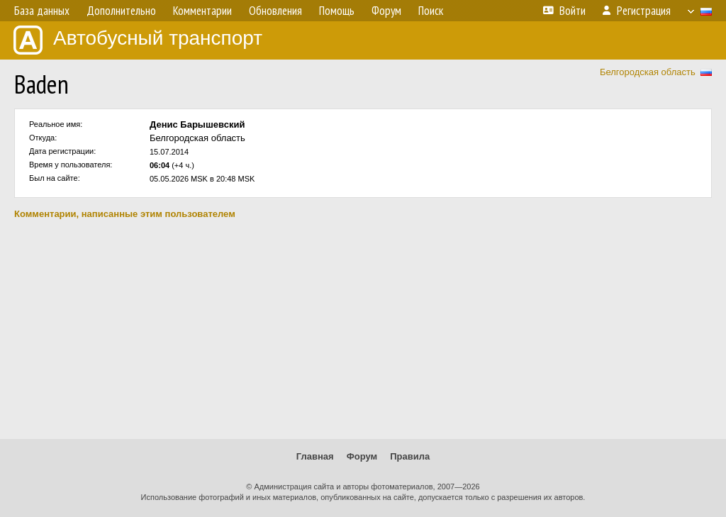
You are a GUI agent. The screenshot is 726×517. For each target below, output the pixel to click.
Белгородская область (648, 72)
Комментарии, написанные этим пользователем (124, 214)
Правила (410, 456)
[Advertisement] (363, 329)
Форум (362, 456)
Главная (315, 456)
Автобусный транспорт (137, 40)
